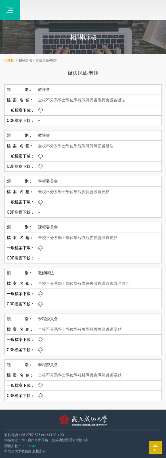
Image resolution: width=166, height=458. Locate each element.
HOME (9, 60)
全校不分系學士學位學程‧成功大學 (51, 10)
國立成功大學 (83, 420)
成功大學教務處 (19, 451)
